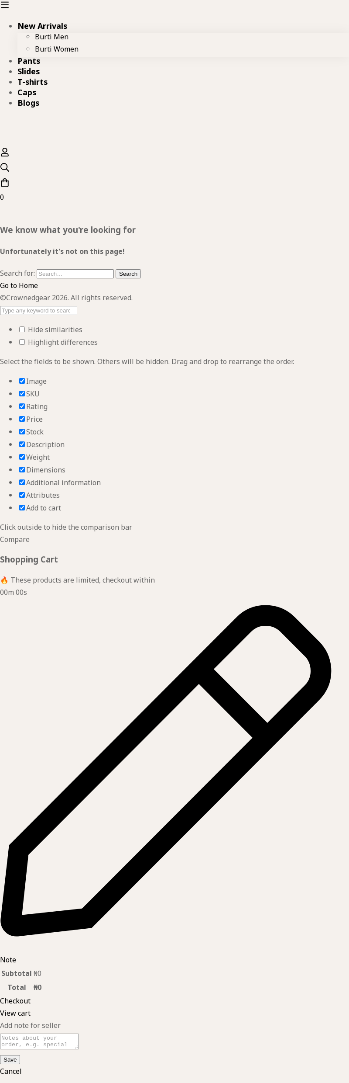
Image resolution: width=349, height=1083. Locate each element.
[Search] (174, 170)
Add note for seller (30, 1027)
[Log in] (5, 156)
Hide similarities (50, 331)
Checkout (15, 1003)
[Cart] (174, 191)
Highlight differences (58, 344)
